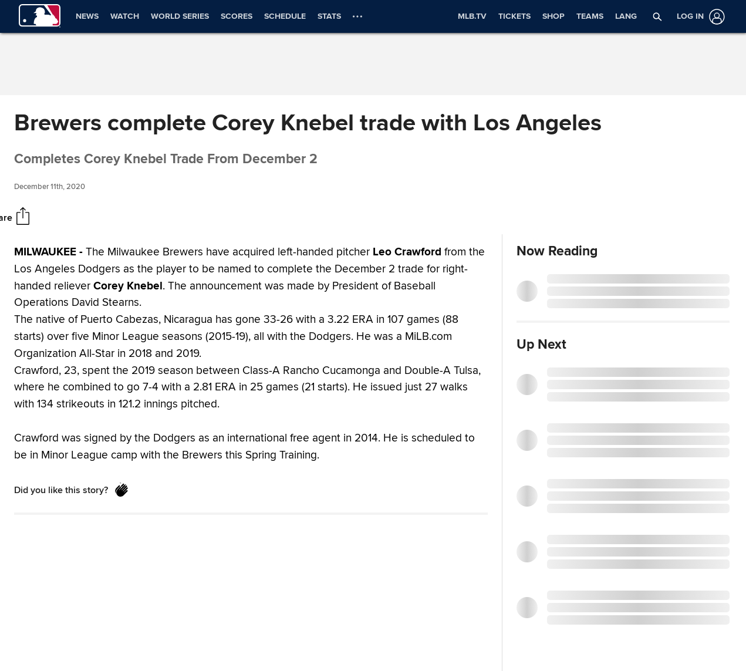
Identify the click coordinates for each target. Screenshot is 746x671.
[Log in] (698, 16)
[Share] (23, 217)
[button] (657, 16)
